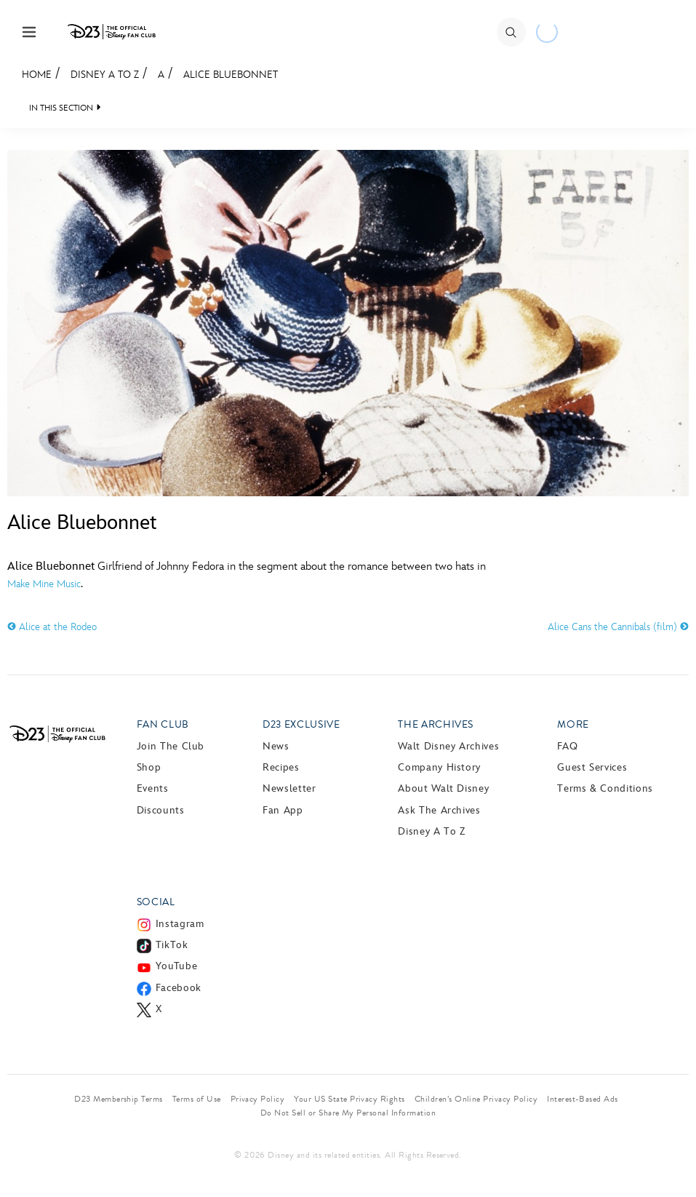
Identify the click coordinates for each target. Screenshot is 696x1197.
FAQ (567, 746)
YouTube (176, 966)
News (276, 746)
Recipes (281, 767)
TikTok (172, 945)
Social (156, 902)
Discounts (161, 810)
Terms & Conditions (605, 788)
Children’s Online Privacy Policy (476, 1098)
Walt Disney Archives (448, 746)
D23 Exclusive (301, 724)
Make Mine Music (44, 584)
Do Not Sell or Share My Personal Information (348, 1112)
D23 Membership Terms (118, 1098)
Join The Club (170, 746)
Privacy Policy (258, 1098)
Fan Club (163, 724)
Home (37, 74)
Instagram (180, 924)
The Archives (435, 724)
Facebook (178, 988)
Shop (149, 767)
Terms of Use (196, 1098)
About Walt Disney (443, 788)
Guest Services (592, 767)
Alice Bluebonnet (230, 74)
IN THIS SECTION (61, 108)
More (573, 724)
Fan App (283, 810)
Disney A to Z (105, 74)
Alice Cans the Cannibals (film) (618, 627)
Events (153, 788)
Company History (439, 767)
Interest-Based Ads (582, 1098)
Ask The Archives (439, 810)
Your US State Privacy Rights (349, 1098)
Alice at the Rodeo (52, 627)
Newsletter (289, 788)
